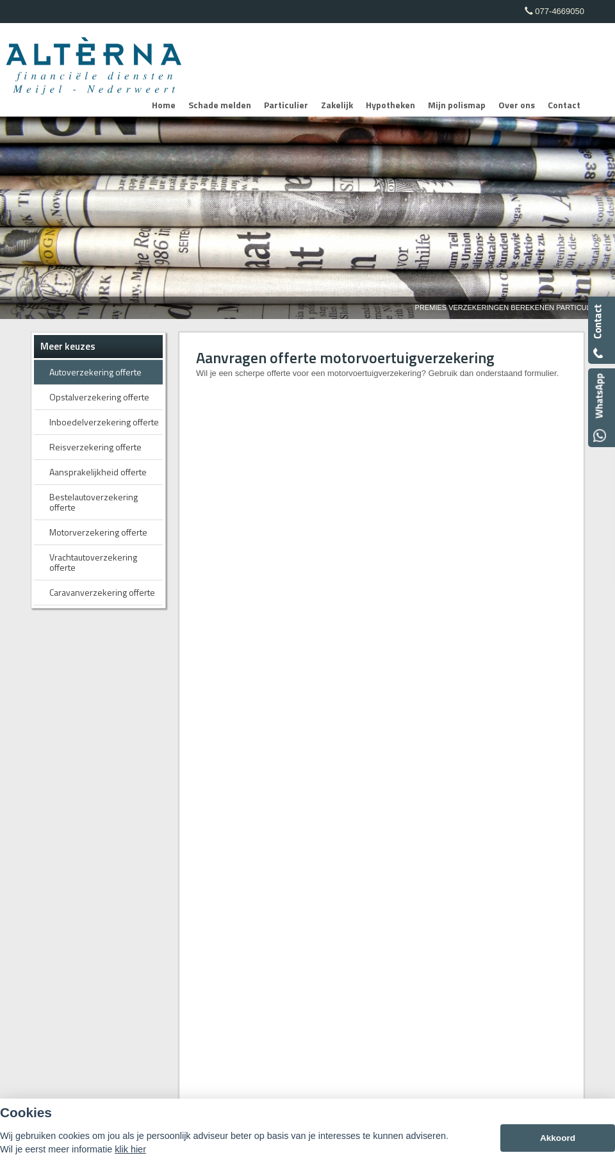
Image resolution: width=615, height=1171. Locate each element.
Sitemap (189, 850)
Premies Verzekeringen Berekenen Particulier (508, 307)
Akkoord (557, 1138)
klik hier (130, 1149)
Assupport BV (121, 850)
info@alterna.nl (460, 692)
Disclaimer (231, 850)
